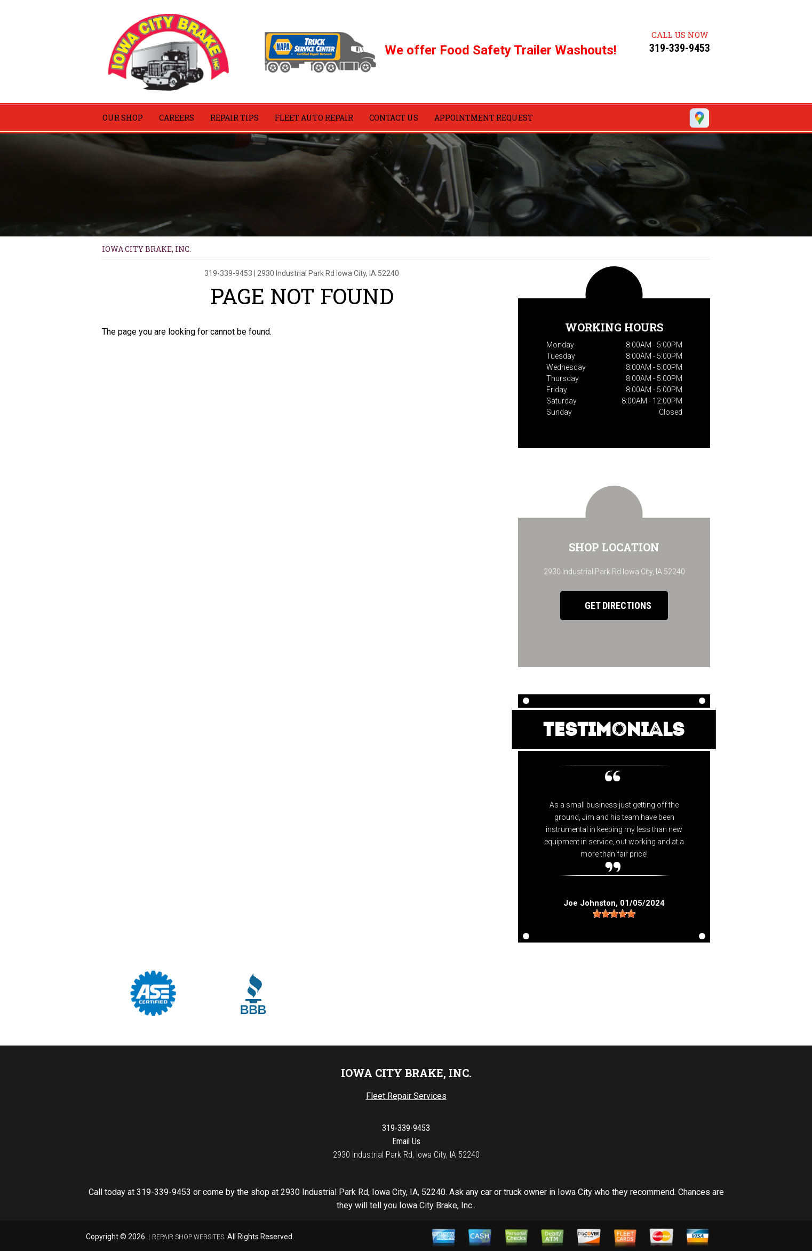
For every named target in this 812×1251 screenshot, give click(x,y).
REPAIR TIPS (234, 118)
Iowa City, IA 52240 (367, 273)
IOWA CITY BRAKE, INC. (146, 249)
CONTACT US (393, 118)
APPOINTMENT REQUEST (483, 118)
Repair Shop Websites (188, 1237)
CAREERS (176, 118)
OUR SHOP (122, 118)
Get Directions (610, 605)
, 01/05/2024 (614, 902)
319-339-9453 (679, 48)
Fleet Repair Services (406, 1096)
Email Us (406, 1141)
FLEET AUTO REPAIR (314, 118)
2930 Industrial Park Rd (296, 273)
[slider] (614, 913)
